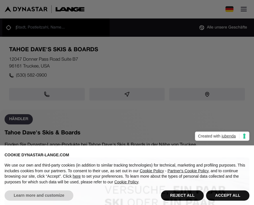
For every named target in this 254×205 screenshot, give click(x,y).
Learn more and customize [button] (39, 198)
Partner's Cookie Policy (188, 173)
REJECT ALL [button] (182, 198)
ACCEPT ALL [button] (227, 198)
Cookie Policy (152, 173)
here (77, 179)
